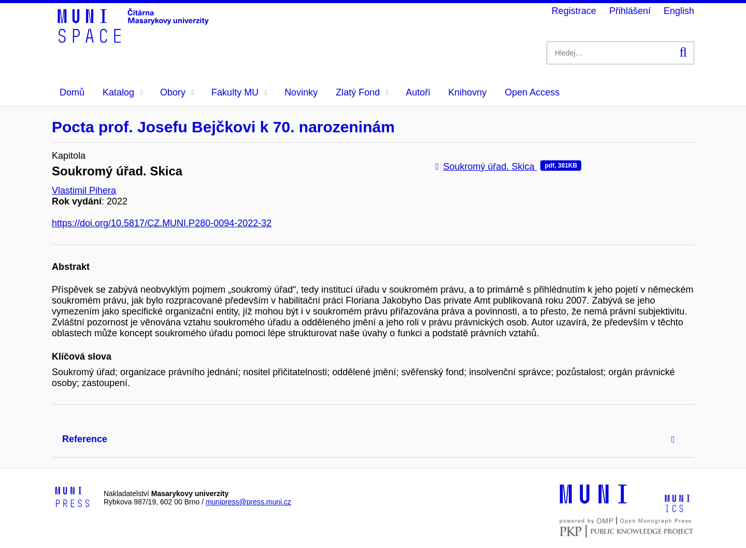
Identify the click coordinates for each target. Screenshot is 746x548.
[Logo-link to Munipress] (72, 497)
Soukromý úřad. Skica (508, 166)
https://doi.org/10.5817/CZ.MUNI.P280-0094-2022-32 (161, 223)
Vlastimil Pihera (84, 190)
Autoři (418, 92)
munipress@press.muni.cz (248, 502)
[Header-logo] (135, 39)
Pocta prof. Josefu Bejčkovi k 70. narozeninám (223, 126)
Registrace (574, 11)
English (679, 11)
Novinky (301, 92)
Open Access (532, 92)
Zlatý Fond (362, 92)
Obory (177, 92)
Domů (72, 92)
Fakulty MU (239, 92)
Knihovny (467, 92)
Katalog (123, 92)
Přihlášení (630, 11)
